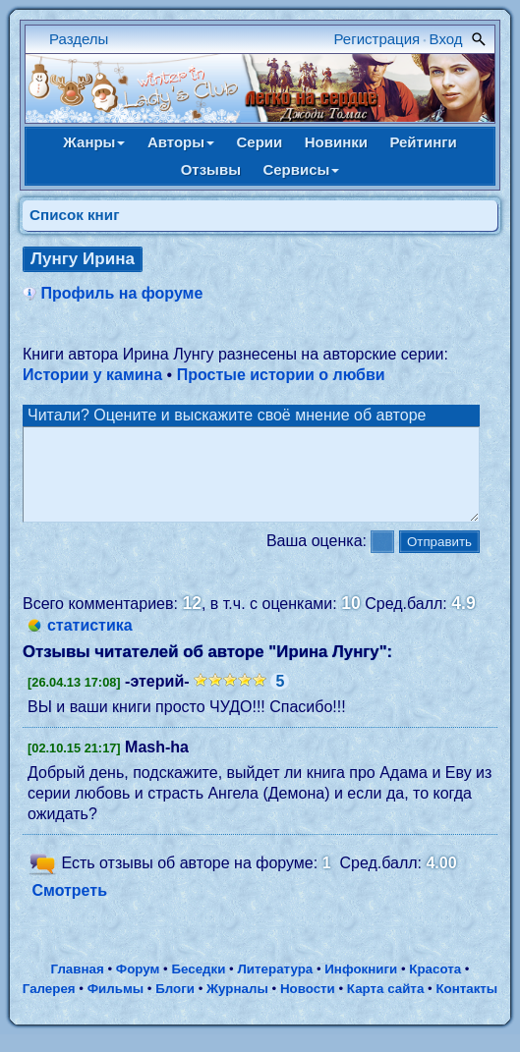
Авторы (180, 142)
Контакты (466, 1006)
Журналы (237, 1006)
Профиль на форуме (121, 293)
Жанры (94, 142)
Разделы (78, 38)
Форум (138, 986)
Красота (435, 986)
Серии (259, 142)
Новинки (336, 142)
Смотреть (69, 908)
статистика (90, 643)
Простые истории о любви (281, 374)
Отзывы (211, 169)
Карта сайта (385, 1006)
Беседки (198, 986)
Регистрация (377, 38)
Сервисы (300, 169)
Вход (446, 38)
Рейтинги (422, 142)
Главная (76, 986)
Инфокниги (360, 986)
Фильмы (115, 1006)
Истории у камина (92, 374)
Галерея (49, 1006)
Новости (307, 1006)
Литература (276, 986)
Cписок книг (74, 214)
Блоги (175, 1006)
